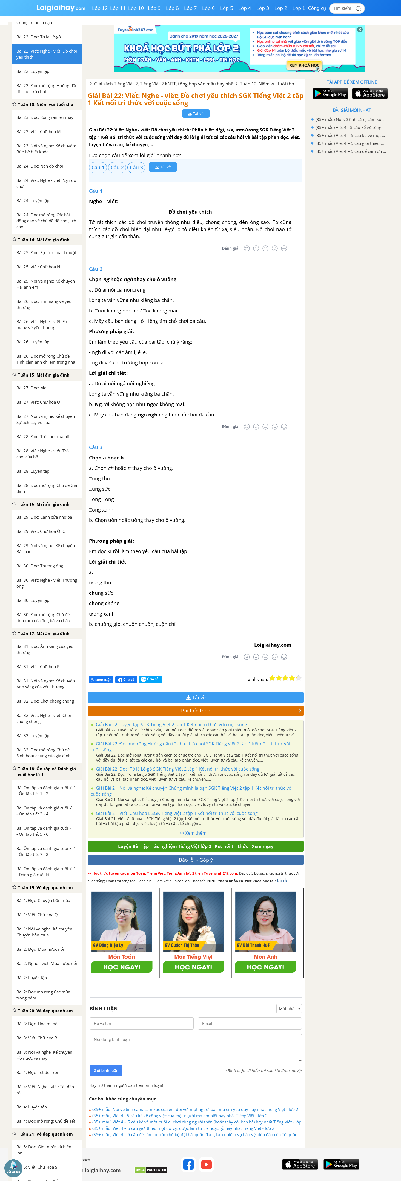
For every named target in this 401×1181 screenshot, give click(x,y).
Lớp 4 (244, 8)
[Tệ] (256, 248)
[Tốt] (274, 248)
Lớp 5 (226, 8)
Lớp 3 (262, 8)
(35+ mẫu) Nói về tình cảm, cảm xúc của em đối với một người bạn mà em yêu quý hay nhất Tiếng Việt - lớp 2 (195, 1109)
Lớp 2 (280, 8)
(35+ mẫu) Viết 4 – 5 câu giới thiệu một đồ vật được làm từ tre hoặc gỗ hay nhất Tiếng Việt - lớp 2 (183, 1128)
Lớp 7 (190, 8)
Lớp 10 (136, 8)
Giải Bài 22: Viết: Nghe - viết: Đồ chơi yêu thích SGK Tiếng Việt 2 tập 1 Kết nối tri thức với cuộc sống (195, 99)
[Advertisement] (352, 242)
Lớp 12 (100, 8)
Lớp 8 (172, 8)
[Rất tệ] (246, 248)
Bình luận (101, 680)
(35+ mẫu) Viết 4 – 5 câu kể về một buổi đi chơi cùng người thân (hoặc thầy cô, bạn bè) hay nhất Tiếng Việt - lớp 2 (196, 1122)
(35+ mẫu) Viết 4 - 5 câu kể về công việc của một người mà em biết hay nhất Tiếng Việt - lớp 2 (180, 1115)
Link (282, 880)
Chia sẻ (126, 679)
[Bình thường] (265, 248)
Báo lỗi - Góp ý (196, 860)
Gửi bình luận (106, 1070)
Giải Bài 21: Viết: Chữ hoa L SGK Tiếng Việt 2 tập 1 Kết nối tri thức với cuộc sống (176, 813)
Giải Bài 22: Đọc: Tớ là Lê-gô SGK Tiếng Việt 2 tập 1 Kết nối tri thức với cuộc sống (177, 769)
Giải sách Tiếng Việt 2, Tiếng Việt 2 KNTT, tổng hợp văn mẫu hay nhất (164, 84)
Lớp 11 (118, 8)
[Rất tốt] (284, 248)
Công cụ (317, 8)
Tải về (196, 113)
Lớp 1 (299, 8)
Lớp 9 (154, 8)
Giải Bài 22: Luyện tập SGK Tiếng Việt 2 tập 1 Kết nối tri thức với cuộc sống (171, 725)
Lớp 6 (208, 8)
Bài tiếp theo (241, 710)
